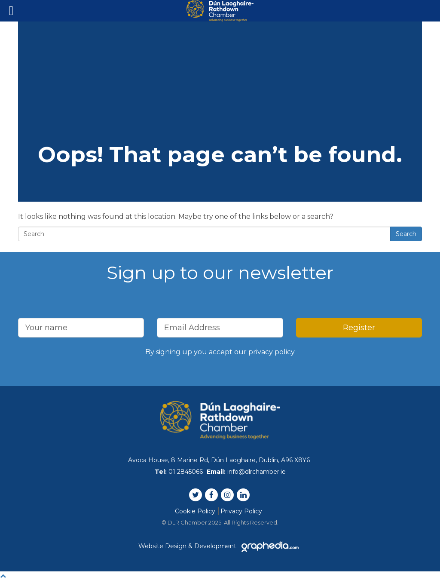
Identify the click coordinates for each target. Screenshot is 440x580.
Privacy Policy (241, 511)
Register (359, 327)
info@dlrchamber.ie (256, 472)
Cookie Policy (195, 511)
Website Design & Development (220, 546)
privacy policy (271, 352)
